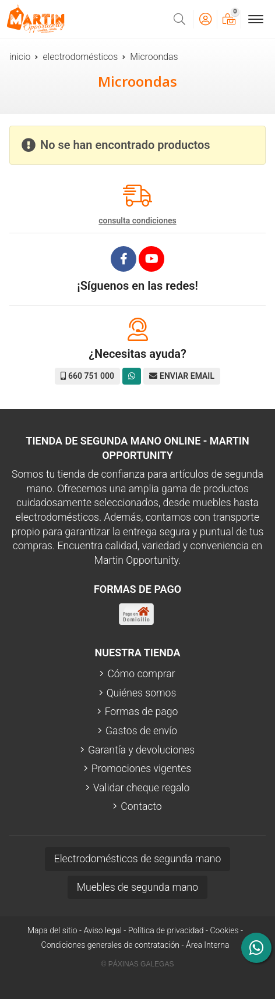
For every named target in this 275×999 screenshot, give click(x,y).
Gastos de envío (141, 731)
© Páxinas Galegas (137, 964)
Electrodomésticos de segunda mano (137, 859)
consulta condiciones (137, 220)
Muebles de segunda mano (137, 887)
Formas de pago (141, 711)
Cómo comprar (141, 674)
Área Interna (208, 945)
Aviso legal (102, 930)
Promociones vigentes (141, 768)
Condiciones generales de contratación (110, 945)
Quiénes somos (142, 693)
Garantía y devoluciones (141, 750)
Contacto (141, 806)
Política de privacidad (166, 930)
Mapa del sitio (52, 930)
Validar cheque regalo (141, 788)
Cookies (224, 930)
